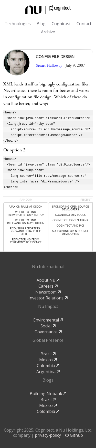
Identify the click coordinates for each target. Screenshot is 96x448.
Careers (48, 286)
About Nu (48, 280)
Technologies (18, 23)
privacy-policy (48, 435)
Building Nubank (48, 393)
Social (48, 326)
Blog (41, 23)
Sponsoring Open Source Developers (70, 208)
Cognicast (61, 23)
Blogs (48, 380)
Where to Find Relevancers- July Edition (26, 213)
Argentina (48, 371)
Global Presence (48, 340)
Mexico (48, 360)
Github (74, 435)
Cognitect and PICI (70, 225)
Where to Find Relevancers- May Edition (25, 222)
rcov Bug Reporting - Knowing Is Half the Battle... (25, 231)
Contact (84, 23)
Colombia (48, 365)
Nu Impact (48, 306)
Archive (48, 32)
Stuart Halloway (49, 65)
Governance (48, 332)
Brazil (48, 354)
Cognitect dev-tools (70, 215)
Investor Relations (48, 298)
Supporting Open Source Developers (70, 232)
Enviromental (48, 320)
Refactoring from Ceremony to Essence (25, 241)
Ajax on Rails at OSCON (25, 206)
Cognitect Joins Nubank (70, 220)
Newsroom (48, 292)
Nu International (48, 266)
